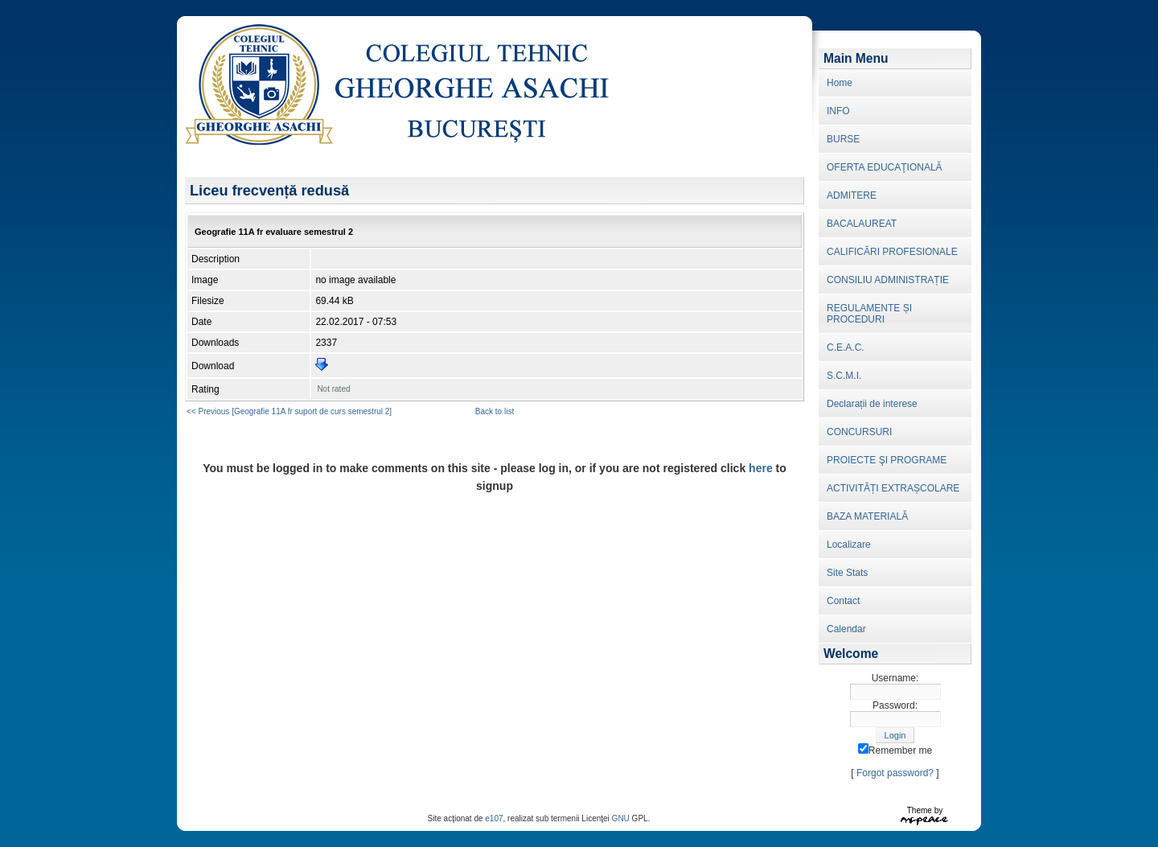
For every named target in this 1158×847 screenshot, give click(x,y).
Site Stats (847, 572)
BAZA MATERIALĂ (867, 516)
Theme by (924, 810)
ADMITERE (852, 195)
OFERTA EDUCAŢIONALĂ (884, 167)
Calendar (846, 629)
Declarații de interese (872, 403)
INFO (838, 111)
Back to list (494, 411)
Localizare (849, 544)
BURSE (843, 139)
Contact (843, 600)
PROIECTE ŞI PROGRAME (887, 460)
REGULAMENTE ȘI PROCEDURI (869, 313)
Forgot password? (895, 773)
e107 (494, 818)
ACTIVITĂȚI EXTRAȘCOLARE (893, 488)
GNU (621, 818)
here (761, 468)
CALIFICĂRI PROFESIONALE (892, 251)
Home (839, 82)
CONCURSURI (859, 432)
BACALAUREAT (862, 223)
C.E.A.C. (845, 347)
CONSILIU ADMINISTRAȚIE (888, 280)
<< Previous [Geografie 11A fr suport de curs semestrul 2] (289, 411)
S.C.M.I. (844, 375)
